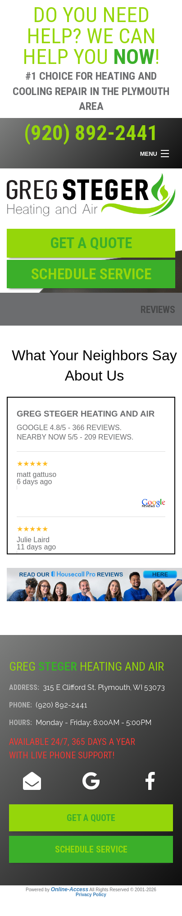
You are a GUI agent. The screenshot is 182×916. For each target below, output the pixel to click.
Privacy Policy (91, 894)
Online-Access (69, 889)
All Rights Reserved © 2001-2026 (122, 889)
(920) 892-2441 (91, 133)
